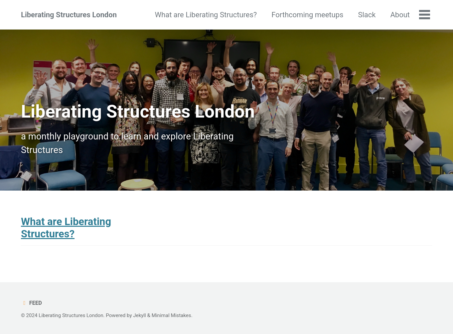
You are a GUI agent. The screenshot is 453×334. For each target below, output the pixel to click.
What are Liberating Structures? (206, 15)
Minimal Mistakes (171, 315)
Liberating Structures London (69, 15)
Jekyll (139, 315)
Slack (367, 15)
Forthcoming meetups (307, 15)
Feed (31, 303)
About (400, 15)
